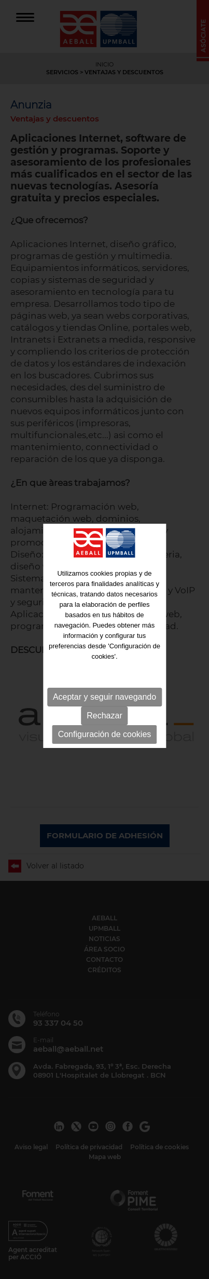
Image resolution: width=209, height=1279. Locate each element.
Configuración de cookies (104, 733)
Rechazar (104, 714)
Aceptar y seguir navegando (104, 695)
